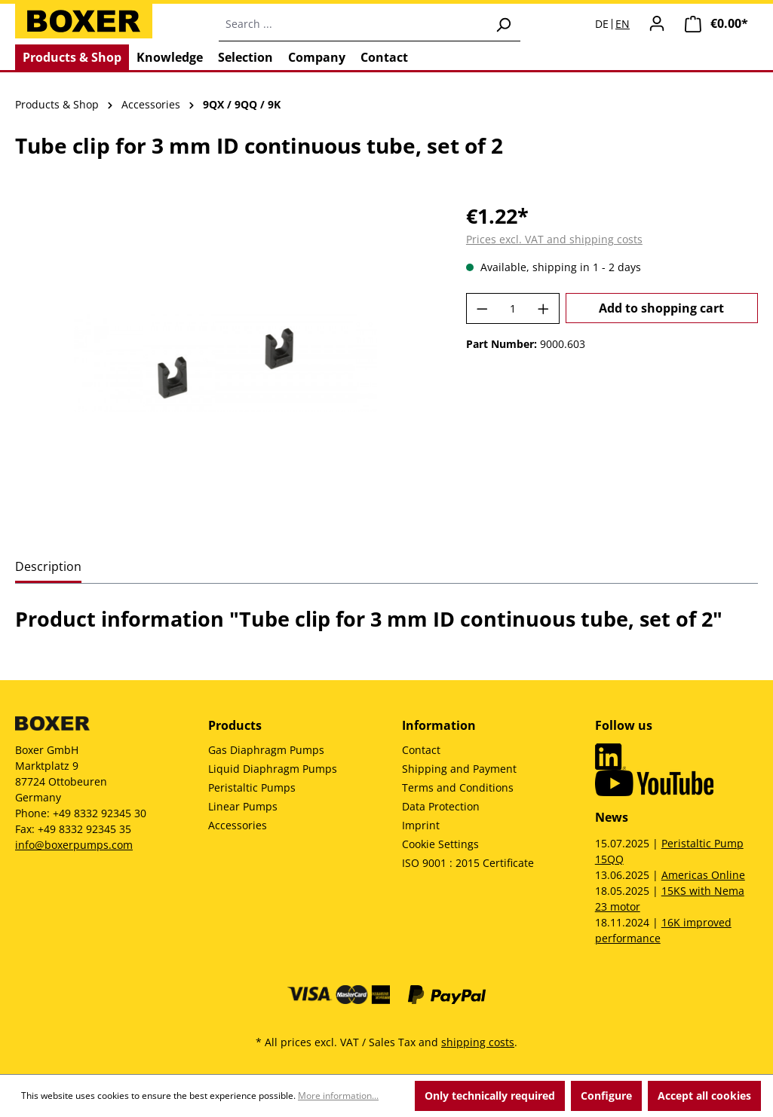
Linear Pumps (243, 806)
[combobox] (352, 24)
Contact (421, 750)
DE (602, 24)
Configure (606, 1095)
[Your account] (657, 23)
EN (622, 24)
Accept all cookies (704, 1095)
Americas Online (703, 875)
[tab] (48, 567)
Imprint (421, 825)
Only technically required (490, 1095)
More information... (338, 1095)
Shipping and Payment (459, 768)
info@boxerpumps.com (74, 845)
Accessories (237, 825)
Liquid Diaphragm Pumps (272, 768)
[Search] (503, 24)
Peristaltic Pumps (252, 787)
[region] (225, 363)
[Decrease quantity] (482, 308)
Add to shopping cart (661, 308)
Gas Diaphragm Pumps (266, 750)
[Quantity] (512, 308)
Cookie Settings (440, 844)
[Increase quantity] (544, 308)
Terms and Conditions (458, 787)
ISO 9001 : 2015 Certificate (468, 863)
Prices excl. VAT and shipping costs (554, 239)
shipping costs (477, 1042)
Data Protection (441, 806)
